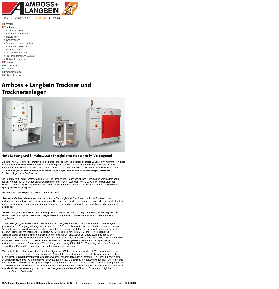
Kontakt (57, 17)
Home (5, 17)
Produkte (41, 17)
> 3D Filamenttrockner (15, 52)
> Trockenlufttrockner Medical (19, 56)
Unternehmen (22, 17)
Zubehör (8, 68)
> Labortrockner (12, 36)
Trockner (9, 27)
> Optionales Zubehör (15, 59)
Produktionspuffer (13, 72)
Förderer (8, 24)
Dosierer (8, 62)
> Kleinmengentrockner (16, 33)
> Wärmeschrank (13, 49)
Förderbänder (11, 65)
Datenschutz (115, 283)
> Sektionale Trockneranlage (18, 43)
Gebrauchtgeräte (13, 75)
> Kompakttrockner (13, 30)
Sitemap (101, 283)
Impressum (87, 283)
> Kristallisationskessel (15, 46)
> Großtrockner (12, 40)
